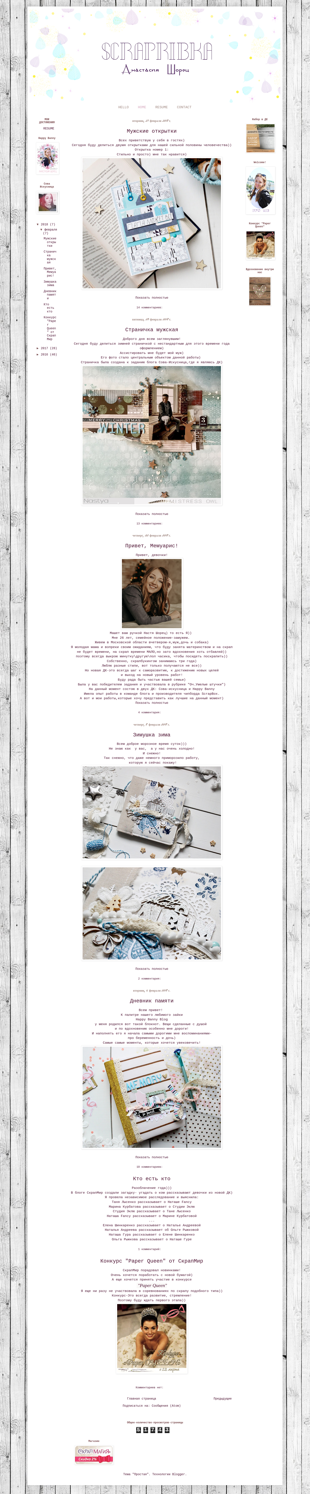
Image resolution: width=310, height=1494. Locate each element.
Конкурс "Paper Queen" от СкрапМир (151, 1261)
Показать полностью (151, 297)
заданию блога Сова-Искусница (159, 362)
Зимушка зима (152, 735)
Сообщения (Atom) (166, 1406)
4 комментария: (150, 712)
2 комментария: (150, 978)
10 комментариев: (150, 1167)
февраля (50, 229)
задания (131, 684)
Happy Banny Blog (152, 1019)
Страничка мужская (151, 330)
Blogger (178, 1474)
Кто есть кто (152, 1179)
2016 (45, 354)
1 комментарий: (150, 1249)
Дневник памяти (152, 1001)
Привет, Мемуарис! (151, 546)
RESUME (161, 107)
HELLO (123, 107)
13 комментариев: (150, 523)
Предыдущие (223, 1398)
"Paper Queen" (152, 1285)
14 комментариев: (150, 307)
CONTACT (184, 107)
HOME (142, 107)
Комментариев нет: (150, 1387)
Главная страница (141, 1398)
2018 (45, 224)
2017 (45, 348)
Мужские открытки (152, 131)
